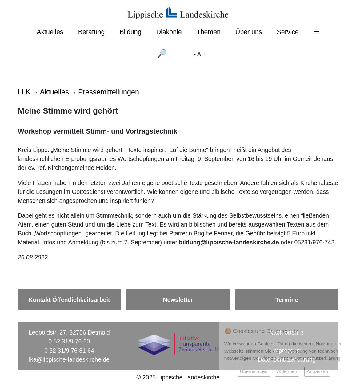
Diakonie (169, 32)
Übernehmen (254, 371)
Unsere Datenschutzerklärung (309, 358)
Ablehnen (287, 371)
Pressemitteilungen (108, 92)
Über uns (248, 32)
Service (288, 32)
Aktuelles (50, 32)
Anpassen (317, 371)
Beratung (91, 32)
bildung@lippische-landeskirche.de (229, 242)
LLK (24, 92)
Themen (209, 32)
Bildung (130, 32)
